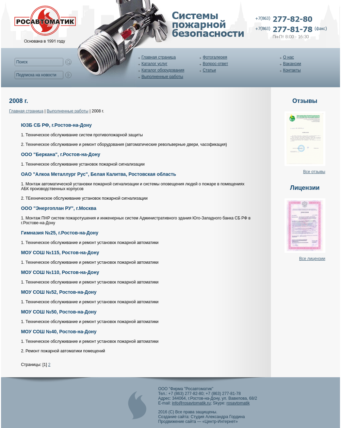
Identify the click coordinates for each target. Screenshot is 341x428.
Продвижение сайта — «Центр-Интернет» (198, 421)
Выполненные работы (162, 76)
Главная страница (159, 57)
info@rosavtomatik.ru (191, 403)
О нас (288, 57)
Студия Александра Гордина (218, 416)
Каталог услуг (154, 63)
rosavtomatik (238, 403)
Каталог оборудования (163, 70)
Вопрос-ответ (215, 63)
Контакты (292, 70)
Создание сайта (173, 416)
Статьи (209, 70)
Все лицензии (312, 258)
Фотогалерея (215, 57)
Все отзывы (314, 171)
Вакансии (292, 63)
